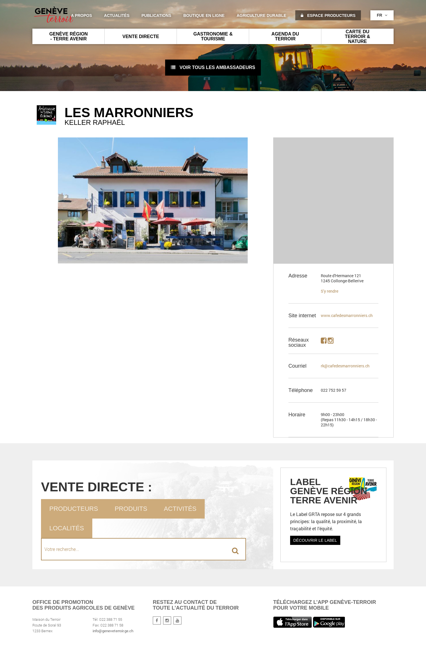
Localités (66, 528)
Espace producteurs (328, 15)
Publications (156, 15)
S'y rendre (329, 291)
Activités (180, 508)
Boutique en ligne (203, 15)
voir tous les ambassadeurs (213, 67)
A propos (81, 15)
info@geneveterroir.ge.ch (113, 630)
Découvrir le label (315, 540)
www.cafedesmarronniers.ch (347, 315)
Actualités (117, 15)
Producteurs (73, 508)
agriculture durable (261, 15)
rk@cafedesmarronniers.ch (345, 366)
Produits (131, 508)
